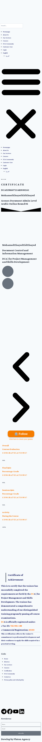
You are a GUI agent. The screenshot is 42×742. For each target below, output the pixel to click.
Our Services (7, 38)
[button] (21, 103)
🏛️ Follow (21, 433)
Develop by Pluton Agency (15, 739)
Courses (5, 41)
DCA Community (8, 44)
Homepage (6, 31)
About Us (6, 35)
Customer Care (8, 47)
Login (5, 50)
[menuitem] (22, 53)
